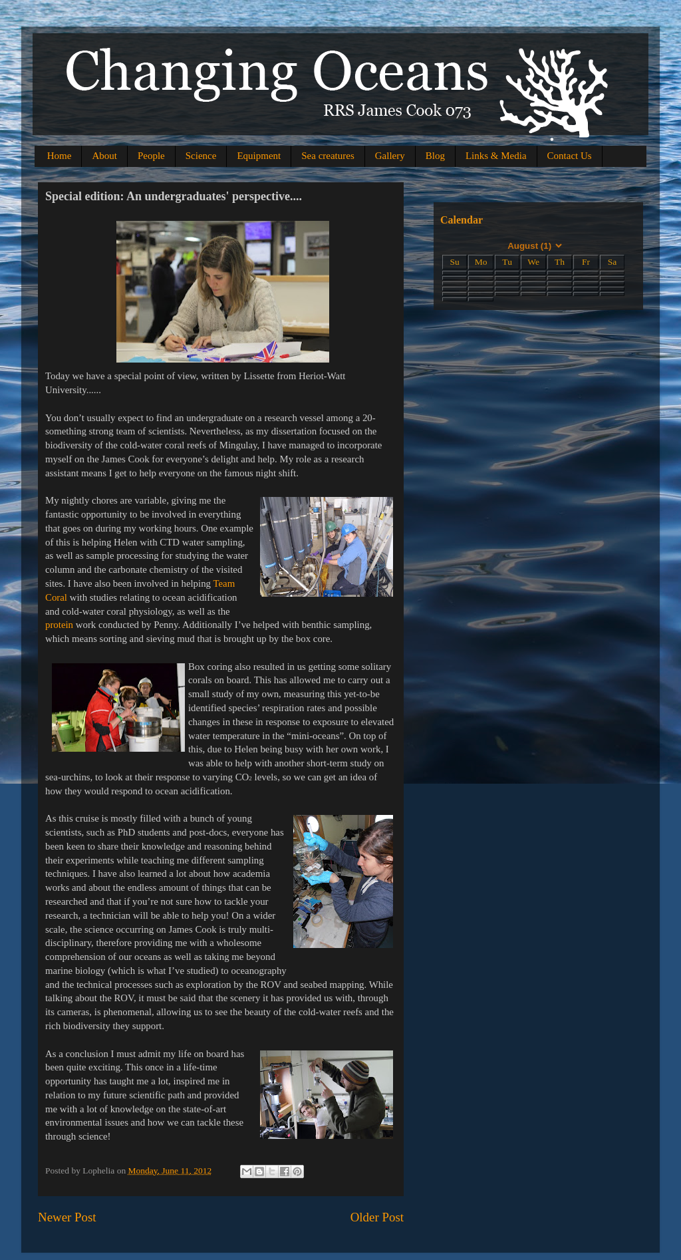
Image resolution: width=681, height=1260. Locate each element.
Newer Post (67, 1217)
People (151, 155)
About (104, 155)
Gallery (390, 155)
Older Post (377, 1217)
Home (59, 155)
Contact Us (569, 155)
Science (201, 155)
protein (60, 624)
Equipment (259, 155)
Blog (435, 155)
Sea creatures (327, 155)
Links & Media (496, 155)
